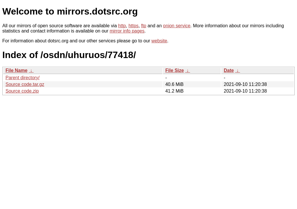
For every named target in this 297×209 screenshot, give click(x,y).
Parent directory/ (22, 77)
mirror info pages (127, 30)
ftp (143, 25)
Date (229, 70)
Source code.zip (22, 91)
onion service (176, 25)
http (122, 25)
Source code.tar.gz (25, 84)
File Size (174, 70)
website (159, 40)
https (133, 25)
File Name (17, 70)
